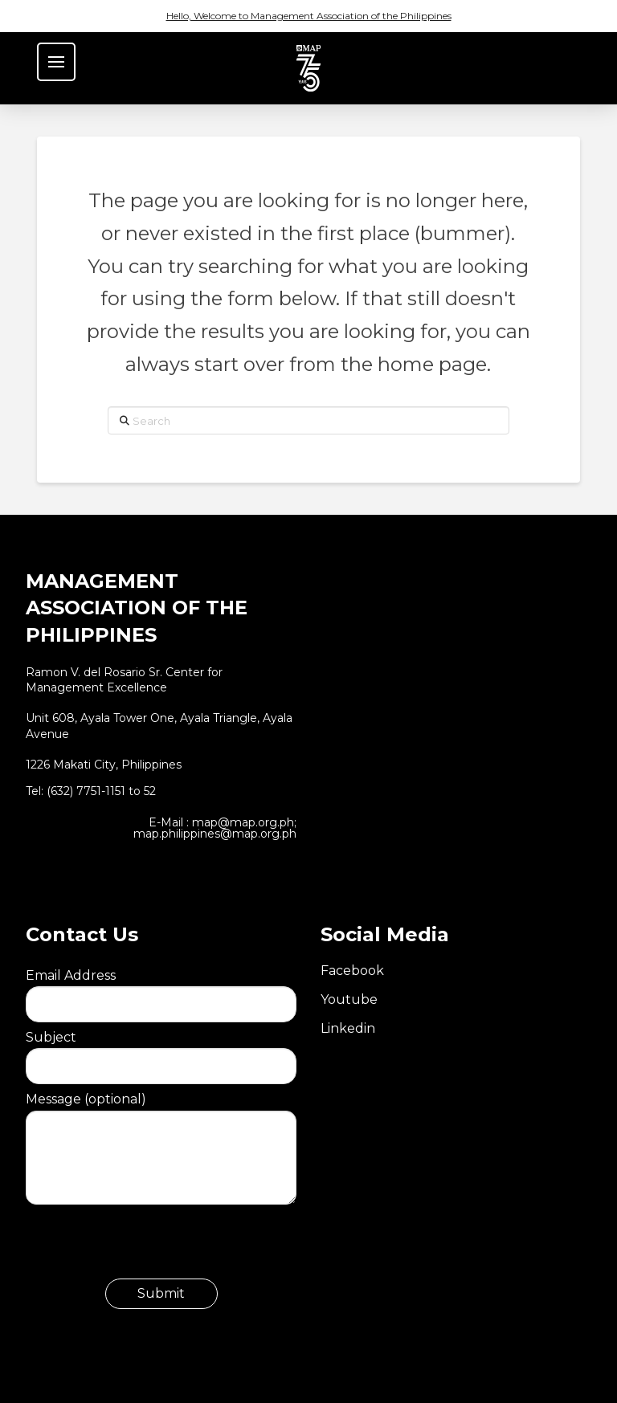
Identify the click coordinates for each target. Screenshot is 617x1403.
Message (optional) (161, 1109)
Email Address (161, 989)
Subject (161, 1051)
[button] (56, 62)
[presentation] (148, 1247)
